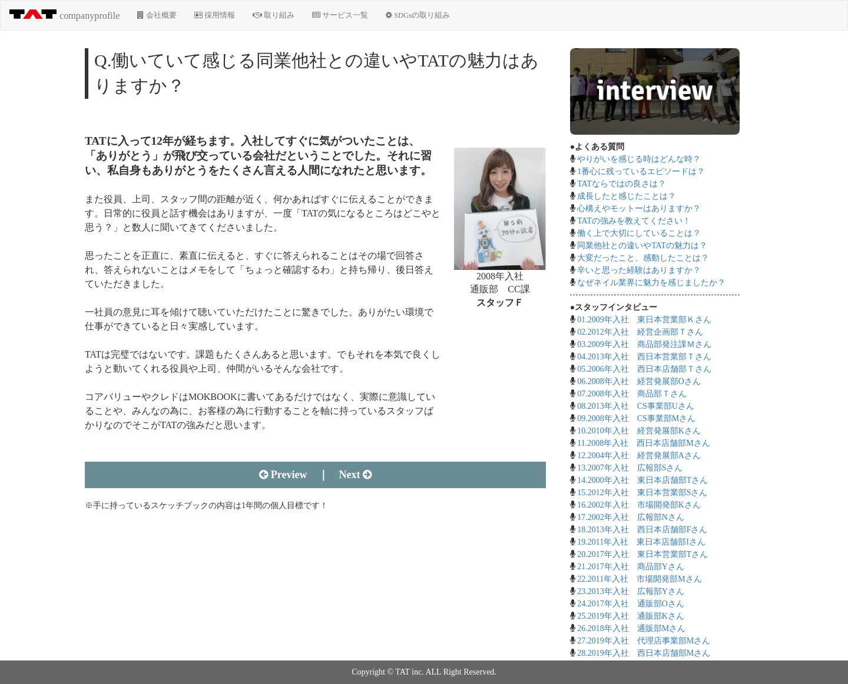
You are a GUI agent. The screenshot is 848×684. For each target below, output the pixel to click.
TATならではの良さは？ (621, 183)
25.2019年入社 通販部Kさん (630, 616)
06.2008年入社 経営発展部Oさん (639, 381)
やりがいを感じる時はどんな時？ (639, 159)
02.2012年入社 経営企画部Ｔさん (640, 332)
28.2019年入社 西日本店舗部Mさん (643, 653)
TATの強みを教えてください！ (634, 220)
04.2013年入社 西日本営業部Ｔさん (644, 356)
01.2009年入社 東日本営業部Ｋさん (644, 319)
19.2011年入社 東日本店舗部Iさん (641, 542)
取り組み (273, 15)
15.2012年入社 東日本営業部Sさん (642, 492)
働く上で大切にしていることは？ (639, 233)
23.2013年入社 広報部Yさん (630, 591)
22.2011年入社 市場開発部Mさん (639, 579)
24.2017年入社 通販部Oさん (630, 603)
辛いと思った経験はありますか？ (639, 270)
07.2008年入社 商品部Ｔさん (632, 393)
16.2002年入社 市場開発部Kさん (639, 505)
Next (355, 475)
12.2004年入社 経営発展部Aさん (639, 455)
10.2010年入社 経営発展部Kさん (639, 430)
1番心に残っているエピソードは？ (641, 171)
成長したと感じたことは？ (626, 196)
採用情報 (214, 15)
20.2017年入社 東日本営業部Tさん (642, 554)
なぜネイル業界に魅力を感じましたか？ (651, 282)
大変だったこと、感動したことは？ (643, 257)
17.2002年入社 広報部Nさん (630, 517)
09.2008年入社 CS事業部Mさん (636, 418)
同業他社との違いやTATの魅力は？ (642, 245)
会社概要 (156, 15)
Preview (283, 475)
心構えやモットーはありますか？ (639, 208)
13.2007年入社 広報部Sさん (630, 467)
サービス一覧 (340, 15)
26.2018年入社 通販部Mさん (631, 628)
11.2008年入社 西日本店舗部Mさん (643, 443)
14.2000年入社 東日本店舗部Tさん (642, 480)
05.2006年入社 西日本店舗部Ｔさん (644, 369)
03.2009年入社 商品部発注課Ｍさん (644, 344)
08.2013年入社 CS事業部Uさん (635, 406)
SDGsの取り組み (418, 15)
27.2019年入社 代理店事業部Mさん (643, 640)
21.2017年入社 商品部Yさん (630, 566)
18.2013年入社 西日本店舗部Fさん (642, 529)
